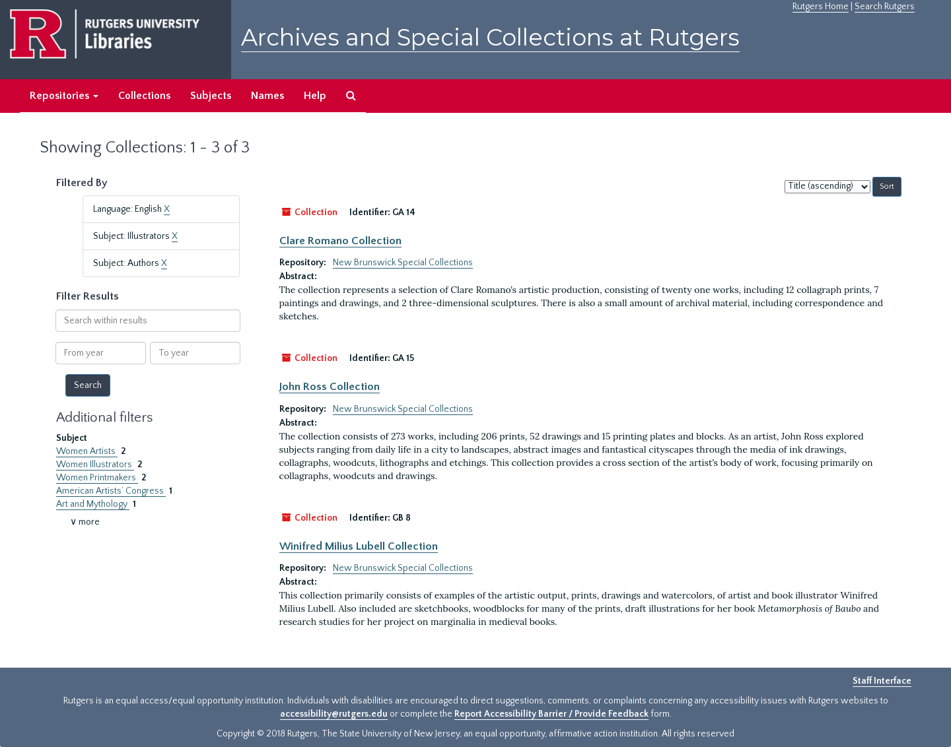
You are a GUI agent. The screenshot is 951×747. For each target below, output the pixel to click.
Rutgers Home (820, 6)
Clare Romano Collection (340, 241)
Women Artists (87, 451)
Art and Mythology (92, 504)
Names (267, 96)
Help (315, 96)
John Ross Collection (329, 387)
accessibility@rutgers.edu (334, 714)
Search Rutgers (885, 6)
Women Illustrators (95, 464)
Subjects (210, 96)
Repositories (64, 96)
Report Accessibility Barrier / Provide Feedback (551, 714)
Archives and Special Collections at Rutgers (490, 37)
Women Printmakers (97, 477)
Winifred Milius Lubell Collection (358, 546)
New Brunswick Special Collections (403, 262)
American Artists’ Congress (111, 491)
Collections (144, 96)
